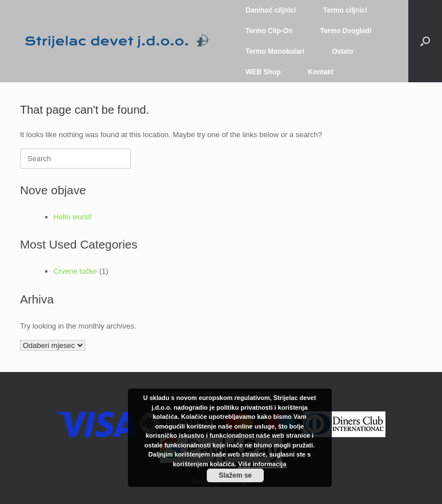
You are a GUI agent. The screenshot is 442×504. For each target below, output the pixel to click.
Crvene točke (76, 271)
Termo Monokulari (275, 51)
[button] (425, 41)
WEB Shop (263, 72)
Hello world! (73, 217)
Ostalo (342, 51)
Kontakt (320, 72)
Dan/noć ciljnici (271, 10)
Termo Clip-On (269, 31)
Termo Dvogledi (345, 31)
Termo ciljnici (345, 10)
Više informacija (262, 464)
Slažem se (235, 475)
